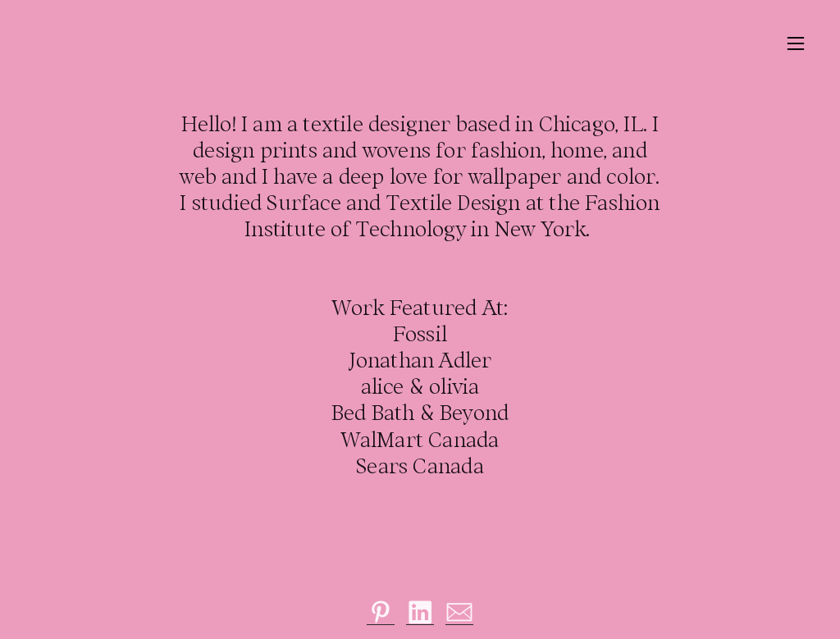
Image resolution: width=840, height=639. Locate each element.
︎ (420, 612)
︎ (795, 44)
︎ (381, 612)
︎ (459, 612)
